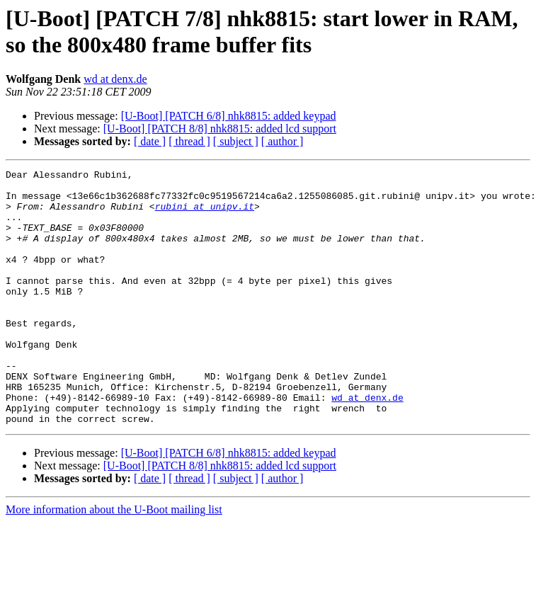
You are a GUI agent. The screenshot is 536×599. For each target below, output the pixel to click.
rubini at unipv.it (204, 214)
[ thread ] (189, 141)
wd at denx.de (115, 79)
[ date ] (150, 141)
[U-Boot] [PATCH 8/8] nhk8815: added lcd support (219, 128)
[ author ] (282, 141)
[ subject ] (235, 141)
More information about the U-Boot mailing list (114, 560)
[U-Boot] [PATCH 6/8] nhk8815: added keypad (228, 116)
